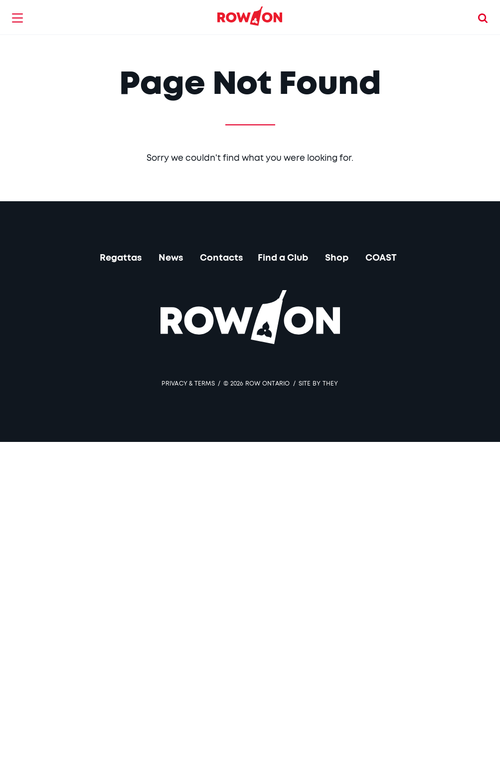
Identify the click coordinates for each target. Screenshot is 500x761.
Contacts (221, 258)
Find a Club (283, 258)
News (171, 258)
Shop (336, 258)
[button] (17, 17)
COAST (381, 258)
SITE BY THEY (318, 383)
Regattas (121, 258)
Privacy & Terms (188, 383)
